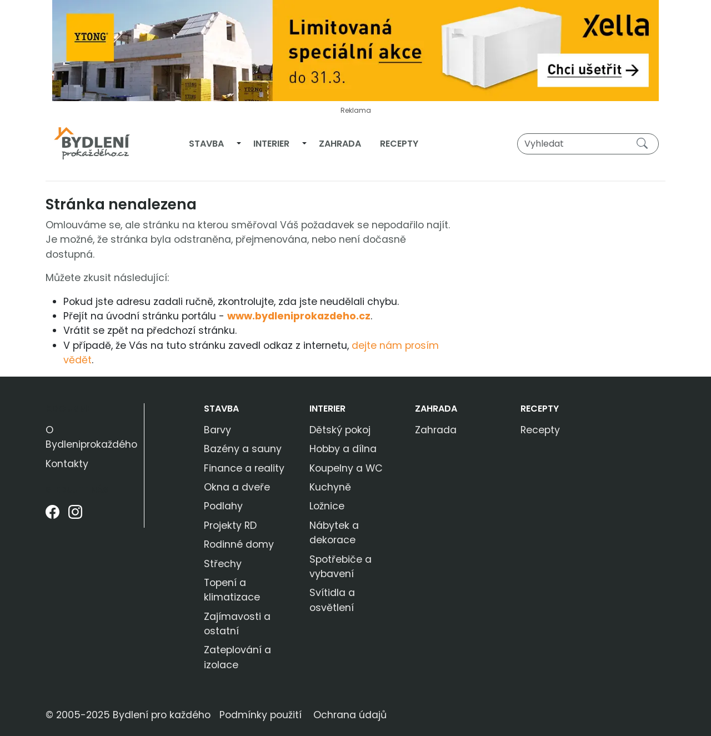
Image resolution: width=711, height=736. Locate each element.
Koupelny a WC (346, 468)
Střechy (223, 563)
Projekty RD (230, 525)
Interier (271, 143)
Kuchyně (330, 487)
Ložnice (326, 506)
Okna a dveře (237, 487)
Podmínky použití (260, 715)
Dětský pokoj (339, 430)
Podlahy (223, 506)
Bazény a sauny (243, 448)
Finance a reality (244, 468)
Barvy (217, 430)
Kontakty (67, 463)
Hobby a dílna (343, 448)
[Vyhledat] (588, 143)
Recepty (399, 143)
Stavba (206, 143)
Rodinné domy (239, 544)
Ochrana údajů (350, 715)
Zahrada (340, 143)
